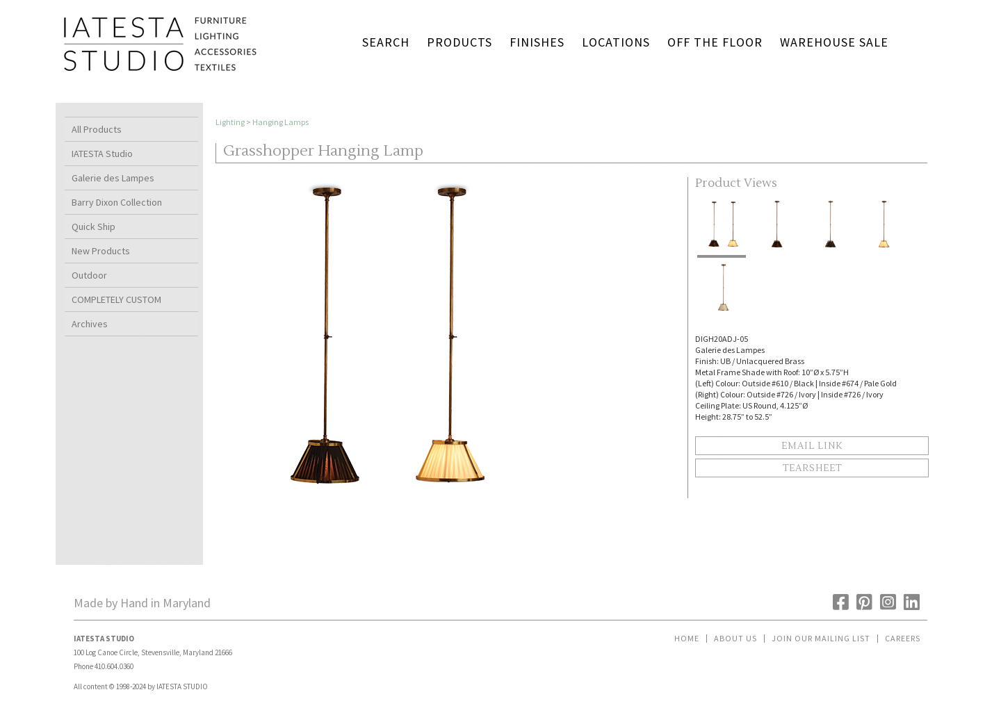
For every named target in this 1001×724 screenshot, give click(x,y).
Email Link (812, 446)
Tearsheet (812, 468)
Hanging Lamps (280, 122)
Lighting (230, 122)
